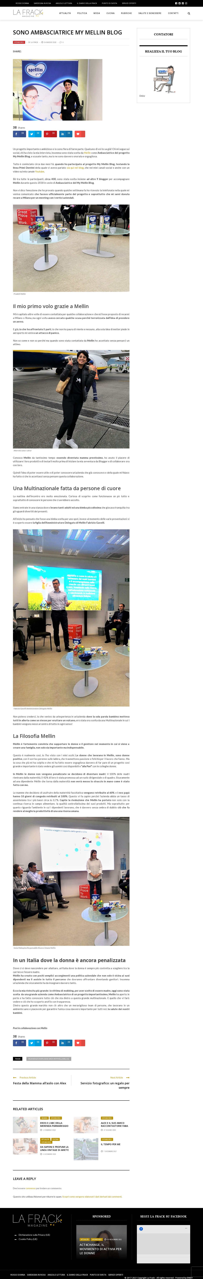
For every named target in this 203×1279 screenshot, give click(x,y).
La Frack (34, 42)
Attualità (65, 13)
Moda (97, 13)
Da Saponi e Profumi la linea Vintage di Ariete (54, 1148)
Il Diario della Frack (87, 3)
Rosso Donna (22, 3)
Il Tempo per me (110, 1144)
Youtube (39, 171)
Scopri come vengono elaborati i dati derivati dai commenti (92, 1196)
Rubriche (126, 13)
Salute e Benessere (150, 13)
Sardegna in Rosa (42, 3)
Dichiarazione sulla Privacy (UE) (34, 1234)
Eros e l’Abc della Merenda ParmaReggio (54, 1124)
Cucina (111, 13)
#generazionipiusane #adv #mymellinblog (48, 1059)
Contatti (173, 13)
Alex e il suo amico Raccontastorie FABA (114, 1124)
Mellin (87, 152)
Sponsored (19, 42)
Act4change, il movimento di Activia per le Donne (100, 1249)
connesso (31, 1188)
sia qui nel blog (75, 167)
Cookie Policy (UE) (28, 1239)
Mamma (44, 1118)
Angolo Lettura (64, 3)
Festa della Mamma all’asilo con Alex (39, 1083)
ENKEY (190, 1274)
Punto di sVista (109, 3)
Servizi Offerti (129, 3)
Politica (82, 13)
